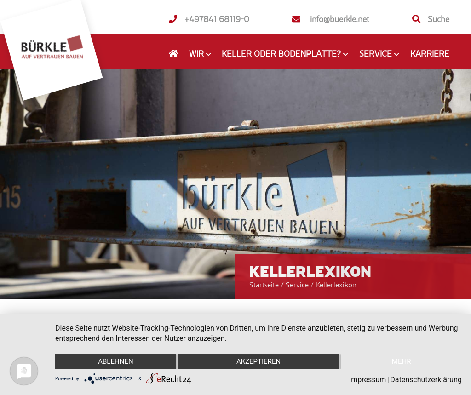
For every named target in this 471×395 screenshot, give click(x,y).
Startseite (264, 285)
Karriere (429, 53)
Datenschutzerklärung (426, 379)
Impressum (367, 379)
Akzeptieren (258, 361)
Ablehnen (115, 361)
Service (298, 285)
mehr (401, 361)
